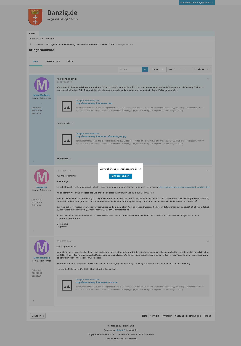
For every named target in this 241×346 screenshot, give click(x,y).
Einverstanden (120, 175)
